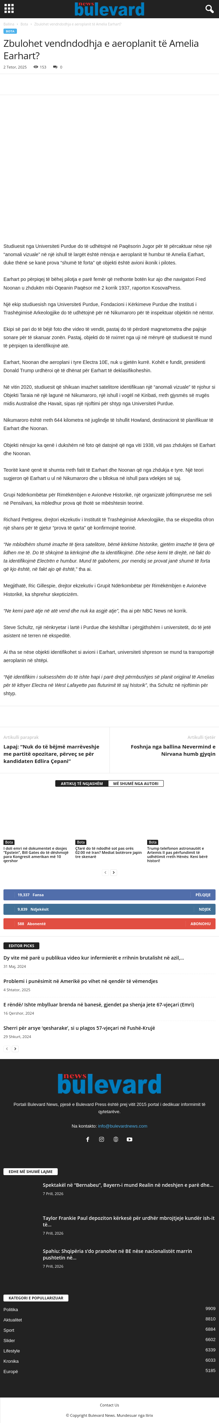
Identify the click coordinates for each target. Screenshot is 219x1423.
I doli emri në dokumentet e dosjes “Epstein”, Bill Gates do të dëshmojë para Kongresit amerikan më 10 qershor (35, 854)
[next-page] (113, 872)
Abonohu (201, 923)
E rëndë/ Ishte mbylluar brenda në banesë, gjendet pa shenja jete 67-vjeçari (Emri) (98, 1004)
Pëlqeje (203, 894)
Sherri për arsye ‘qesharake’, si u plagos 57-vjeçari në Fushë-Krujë (79, 1028)
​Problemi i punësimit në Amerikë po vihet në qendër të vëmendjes (80, 981)
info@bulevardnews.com (122, 1126)
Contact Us (109, 1405)
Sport (8, 1330)
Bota (24, 24)
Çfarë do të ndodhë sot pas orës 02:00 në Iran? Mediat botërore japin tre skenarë (108, 852)
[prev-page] (105, 872)
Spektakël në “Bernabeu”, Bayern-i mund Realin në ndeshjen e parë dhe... (128, 1185)
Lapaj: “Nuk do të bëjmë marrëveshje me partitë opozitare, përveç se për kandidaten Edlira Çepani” (51, 753)
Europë (10, 1371)
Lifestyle (11, 1350)
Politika (10, 1309)
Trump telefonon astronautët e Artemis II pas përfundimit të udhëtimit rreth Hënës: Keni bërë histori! (177, 854)
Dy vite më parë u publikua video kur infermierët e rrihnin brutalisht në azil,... (93, 957)
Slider (9, 1340)
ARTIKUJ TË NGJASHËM (82, 783)
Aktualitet (12, 1319)
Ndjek (205, 909)
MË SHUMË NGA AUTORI (136, 783)
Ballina (8, 24)
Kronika (11, 1361)
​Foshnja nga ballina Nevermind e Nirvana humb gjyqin (173, 750)
